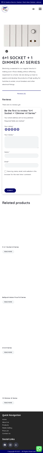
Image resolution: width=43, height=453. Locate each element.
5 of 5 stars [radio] (17, 129)
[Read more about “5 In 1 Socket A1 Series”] (8, 251)
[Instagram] (10, 445)
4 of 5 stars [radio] (14, 129)
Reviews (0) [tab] (21, 93)
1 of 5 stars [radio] (5, 129)
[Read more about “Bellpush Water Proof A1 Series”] (8, 302)
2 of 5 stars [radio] (8, 129)
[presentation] (21, 182)
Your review (9, 135)
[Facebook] (4, 445)
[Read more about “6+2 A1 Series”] (8, 352)
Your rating (8, 126)
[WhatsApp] (16, 445)
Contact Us (6, 433)
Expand (6, 51)
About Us (5, 422)
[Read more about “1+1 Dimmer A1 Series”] (8, 402)
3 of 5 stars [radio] (11, 129)
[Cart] (33, 9)
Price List (5, 431)
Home (4, 419)
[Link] (4, 8)
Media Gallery (7, 428)
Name (7, 152)
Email (6, 162)
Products (5, 425)
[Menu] (40, 9)
